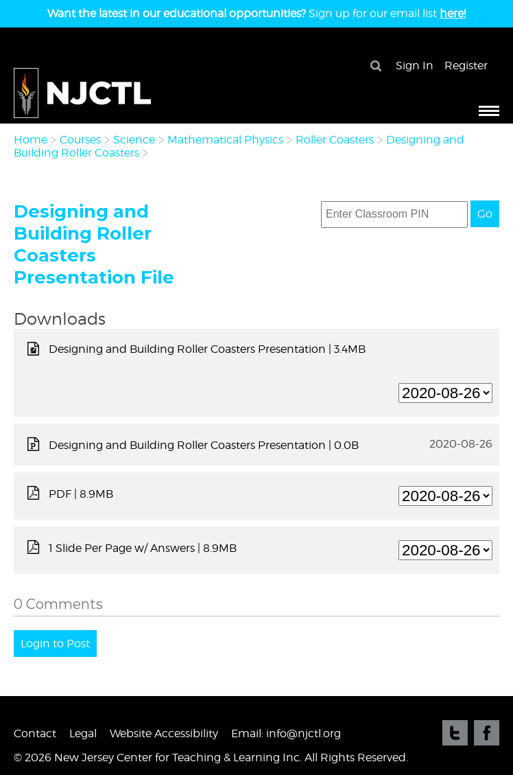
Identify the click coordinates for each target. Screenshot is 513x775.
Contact (35, 733)
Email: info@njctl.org (286, 733)
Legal (83, 733)
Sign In (414, 65)
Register (466, 65)
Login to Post (55, 643)
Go (484, 213)
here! (453, 13)
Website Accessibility (164, 733)
